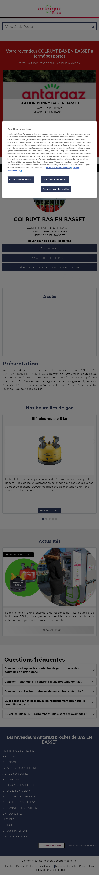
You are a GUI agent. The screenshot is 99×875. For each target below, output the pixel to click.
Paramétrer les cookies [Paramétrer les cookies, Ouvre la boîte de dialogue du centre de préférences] (21, 180)
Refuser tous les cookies (55, 180)
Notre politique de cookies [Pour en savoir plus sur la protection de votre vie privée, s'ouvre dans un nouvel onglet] (58, 168)
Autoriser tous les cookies (56, 189)
